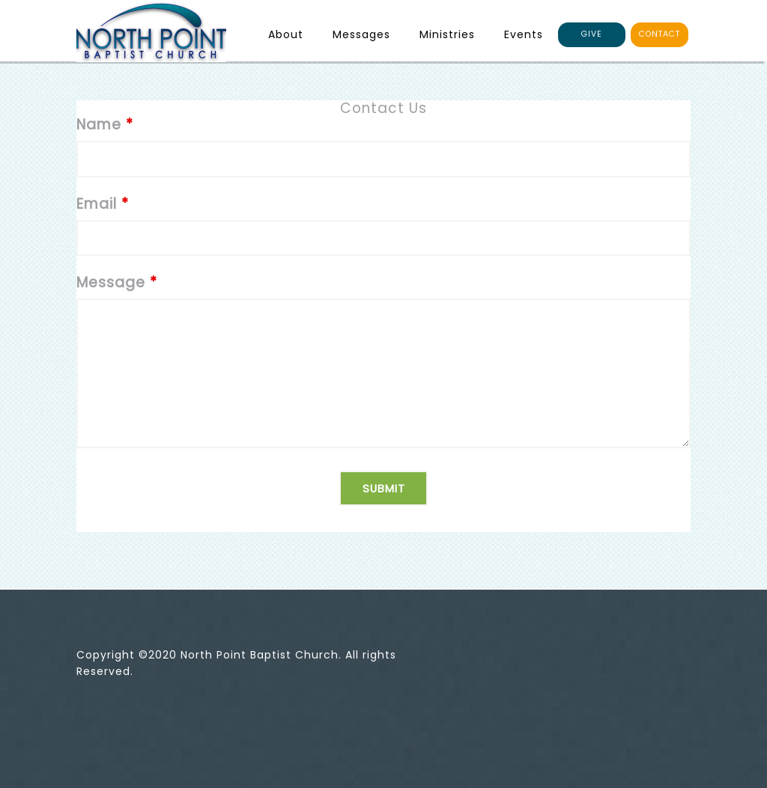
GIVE (591, 34)
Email (102, 204)
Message (116, 282)
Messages (361, 34)
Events (523, 34)
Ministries (447, 34)
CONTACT (659, 34)
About (285, 34)
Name (104, 124)
